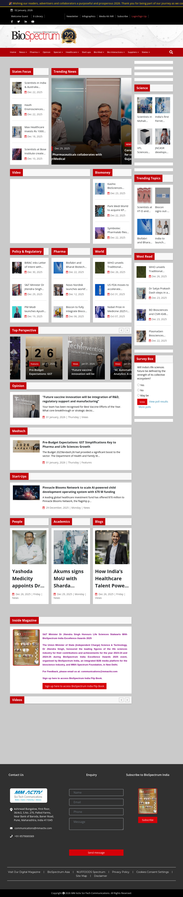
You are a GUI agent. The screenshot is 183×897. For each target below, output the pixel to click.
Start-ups (86, 52)
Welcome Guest (20, 16)
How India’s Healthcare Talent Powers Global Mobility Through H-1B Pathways (112, 578)
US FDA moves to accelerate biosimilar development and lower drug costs (118, 287)
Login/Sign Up (139, 16)
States (145, 52)
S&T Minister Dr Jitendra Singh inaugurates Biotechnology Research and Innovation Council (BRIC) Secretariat (34, 287)
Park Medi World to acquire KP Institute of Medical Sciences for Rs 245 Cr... (117, 208)
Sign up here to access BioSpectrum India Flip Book (74, 686)
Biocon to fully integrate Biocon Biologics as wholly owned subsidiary (76, 309)
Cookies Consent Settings (152, 872)
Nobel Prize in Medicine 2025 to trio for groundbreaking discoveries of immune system (118, 309)
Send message (96, 852)
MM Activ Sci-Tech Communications (90, 893)
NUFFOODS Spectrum (91, 872)
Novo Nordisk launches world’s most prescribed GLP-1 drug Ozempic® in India (76, 287)
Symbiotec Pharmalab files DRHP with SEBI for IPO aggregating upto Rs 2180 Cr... (118, 230)
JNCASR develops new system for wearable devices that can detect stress (162, 150)
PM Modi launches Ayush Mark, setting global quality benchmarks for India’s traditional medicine (35, 309)
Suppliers (132, 52)
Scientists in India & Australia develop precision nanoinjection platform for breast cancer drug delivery (35, 85)
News (22, 52)
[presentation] (96, 840)
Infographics (88, 16)
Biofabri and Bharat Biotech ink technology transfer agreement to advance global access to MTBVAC (75, 265)
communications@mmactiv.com (33, 828)
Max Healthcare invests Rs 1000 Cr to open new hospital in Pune (34, 129)
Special (57, 52)
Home (13, 52)
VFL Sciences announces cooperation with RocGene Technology (144, 150)
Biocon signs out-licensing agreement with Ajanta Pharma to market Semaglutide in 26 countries (162, 209)
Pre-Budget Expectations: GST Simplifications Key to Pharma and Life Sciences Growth (79, 444)
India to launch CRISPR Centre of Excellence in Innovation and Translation (162, 240)
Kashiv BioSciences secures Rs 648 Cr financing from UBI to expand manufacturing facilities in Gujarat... (118, 186)
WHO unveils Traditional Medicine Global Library (117, 265)
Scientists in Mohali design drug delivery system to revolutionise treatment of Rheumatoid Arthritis (144, 119)
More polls (145, 407)
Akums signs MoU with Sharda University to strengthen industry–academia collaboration (70, 578)
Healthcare (71, 52)
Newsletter (72, 16)
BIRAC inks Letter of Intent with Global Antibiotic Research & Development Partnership (35, 265)
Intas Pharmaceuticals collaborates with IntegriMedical (83, 157)
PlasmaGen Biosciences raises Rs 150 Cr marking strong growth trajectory (159, 333)
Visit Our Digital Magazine (24, 872)
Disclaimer (100, 876)
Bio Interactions (115, 52)
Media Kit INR (106, 16)
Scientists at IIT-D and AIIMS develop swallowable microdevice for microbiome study (144, 209)
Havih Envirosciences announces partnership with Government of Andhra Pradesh (34, 107)
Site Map (81, 876)
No (140, 390)
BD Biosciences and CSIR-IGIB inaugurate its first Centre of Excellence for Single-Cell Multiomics (158, 312)
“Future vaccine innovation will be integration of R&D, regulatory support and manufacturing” (81, 399)
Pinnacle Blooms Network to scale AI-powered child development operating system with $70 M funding (79, 490)
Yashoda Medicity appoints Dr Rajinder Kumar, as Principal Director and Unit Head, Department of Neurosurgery (28, 578)
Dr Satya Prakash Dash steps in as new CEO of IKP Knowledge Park (159, 290)
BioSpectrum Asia (58, 872)
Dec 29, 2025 (72, 148)
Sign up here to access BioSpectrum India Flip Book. (72, 678)
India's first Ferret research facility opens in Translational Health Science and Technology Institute (162, 119)
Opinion (46, 52)
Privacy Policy (120, 872)
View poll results (158, 401)
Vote (142, 402)
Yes (140, 385)
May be (143, 395)
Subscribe (122, 16)
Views (102, 364)
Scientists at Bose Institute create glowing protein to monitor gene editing (35, 151)
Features (19, 364)
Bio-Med (98, 52)
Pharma (34, 52)
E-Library (38, 16)
